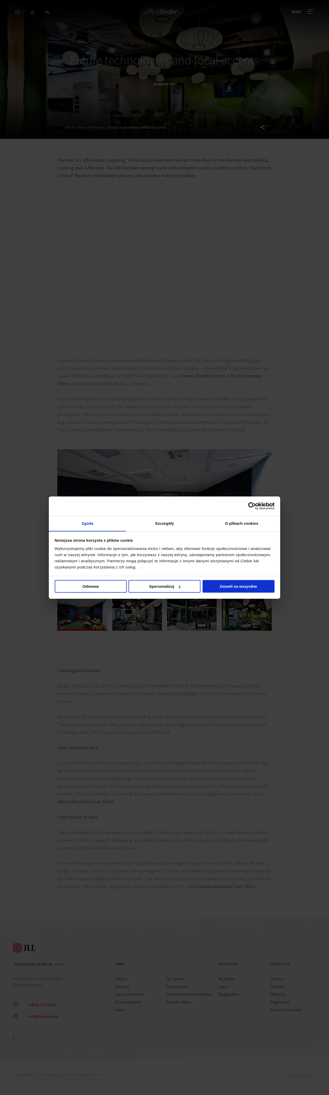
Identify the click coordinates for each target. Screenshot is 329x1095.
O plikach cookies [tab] (241, 523)
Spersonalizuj (164, 587)
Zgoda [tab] (87, 523)
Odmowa (91, 587)
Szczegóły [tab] (164, 523)
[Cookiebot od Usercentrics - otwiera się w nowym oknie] (252, 506)
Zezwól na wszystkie (238, 587)
